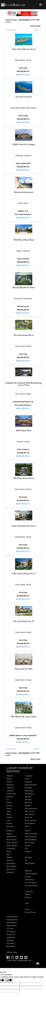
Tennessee (11, 849)
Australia (28, 857)
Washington (11, 863)
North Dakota (30, 823)
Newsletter (11, 946)
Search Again (35, 26)
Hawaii (9, 809)
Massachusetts (31, 785)
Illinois (9, 814)
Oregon (9, 834)
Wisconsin (10, 869)
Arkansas (10, 785)
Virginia (9, 857)
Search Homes (11, 20)
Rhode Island (11, 840)
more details (23, 75)
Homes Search (12, 917)
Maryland (28, 782)
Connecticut (11, 794)
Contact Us (11, 934)
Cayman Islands (31, 874)
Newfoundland (30, 840)
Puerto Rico (29, 880)
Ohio (26, 826)
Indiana (9, 817)
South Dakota (12, 846)
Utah (8, 854)
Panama (28, 897)
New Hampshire (31, 809)
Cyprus (27, 909)
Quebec (28, 851)
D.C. (8, 800)
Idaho (9, 811)
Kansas (9, 823)
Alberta (27, 831)
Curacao (28, 877)
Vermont (10, 860)
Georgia (9, 806)
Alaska (9, 779)
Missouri (28, 797)
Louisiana (28, 776)
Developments (12, 920)
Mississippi (29, 794)
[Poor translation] (9, 980)
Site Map (10, 940)
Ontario (28, 846)
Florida (9, 803)
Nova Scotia (29, 843)
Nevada (28, 806)
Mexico (27, 894)
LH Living (10, 929)
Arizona (9, 782)
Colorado (10, 791)
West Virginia (12, 866)
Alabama (10, 776)
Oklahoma (10, 831)
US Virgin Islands (31, 886)
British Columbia (31, 834)
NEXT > (37, 30)
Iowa (8, 820)
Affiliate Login (12, 952)
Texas (9, 851)
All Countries (24, 20)
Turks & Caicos (30, 883)
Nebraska (28, 803)
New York (28, 817)
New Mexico (29, 814)
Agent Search (12, 926)
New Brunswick (31, 837)
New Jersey (29, 811)
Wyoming (10, 872)
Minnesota (29, 791)
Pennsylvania (12, 837)
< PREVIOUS (11, 30)
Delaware (10, 797)
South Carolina (12, 843)
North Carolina (30, 820)
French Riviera (30, 912)
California (10, 788)
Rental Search (12, 923)
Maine (27, 779)
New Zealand (30, 863)
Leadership (11, 937)
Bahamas (28, 871)
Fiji (26, 860)
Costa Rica (29, 891)
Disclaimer (11, 943)
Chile (27, 903)
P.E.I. (26, 849)
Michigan (28, 788)
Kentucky (10, 826)
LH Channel (11, 931)
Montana (28, 800)
